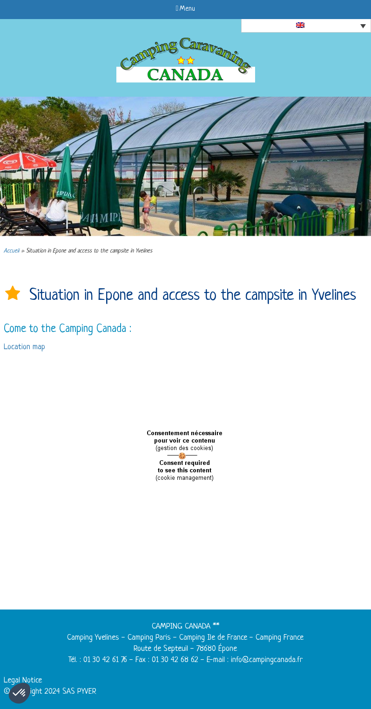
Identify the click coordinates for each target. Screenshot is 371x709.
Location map (24, 347)
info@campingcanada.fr (267, 660)
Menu (186, 9)
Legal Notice (23, 680)
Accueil (11, 251)
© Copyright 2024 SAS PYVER (50, 691)
